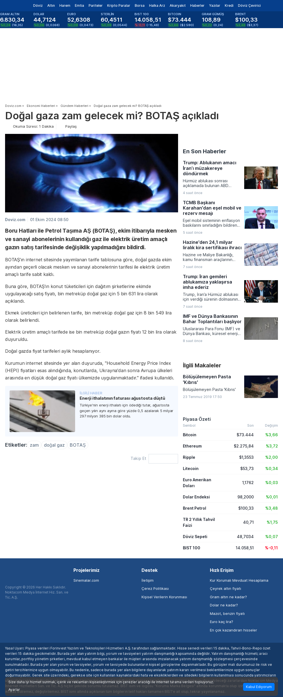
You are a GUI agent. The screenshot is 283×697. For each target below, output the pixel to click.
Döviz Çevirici (249, 5)
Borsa (140, 5)
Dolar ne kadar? (224, 605)
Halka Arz (157, 5)
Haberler (197, 5)
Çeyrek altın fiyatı (225, 588)
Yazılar (214, 5)
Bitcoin (189, 434)
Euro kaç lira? (221, 621)
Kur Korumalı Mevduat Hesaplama (239, 580)
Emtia (79, 5)
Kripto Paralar (118, 5)
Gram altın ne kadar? (228, 597)
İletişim (148, 580)
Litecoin (191, 468)
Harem (64, 5)
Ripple (189, 457)
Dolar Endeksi (196, 496)
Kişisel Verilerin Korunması (164, 597)
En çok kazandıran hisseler (233, 630)
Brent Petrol (194, 508)
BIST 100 (191, 547)
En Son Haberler (204, 151)
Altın (51, 5)
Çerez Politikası (155, 588)
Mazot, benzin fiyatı (227, 613)
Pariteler (96, 5)
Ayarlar (14, 689)
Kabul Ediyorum (259, 687)
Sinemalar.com (86, 580)
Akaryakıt (178, 5)
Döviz (38, 5)
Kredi (229, 5)
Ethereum (192, 446)
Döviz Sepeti (195, 536)
